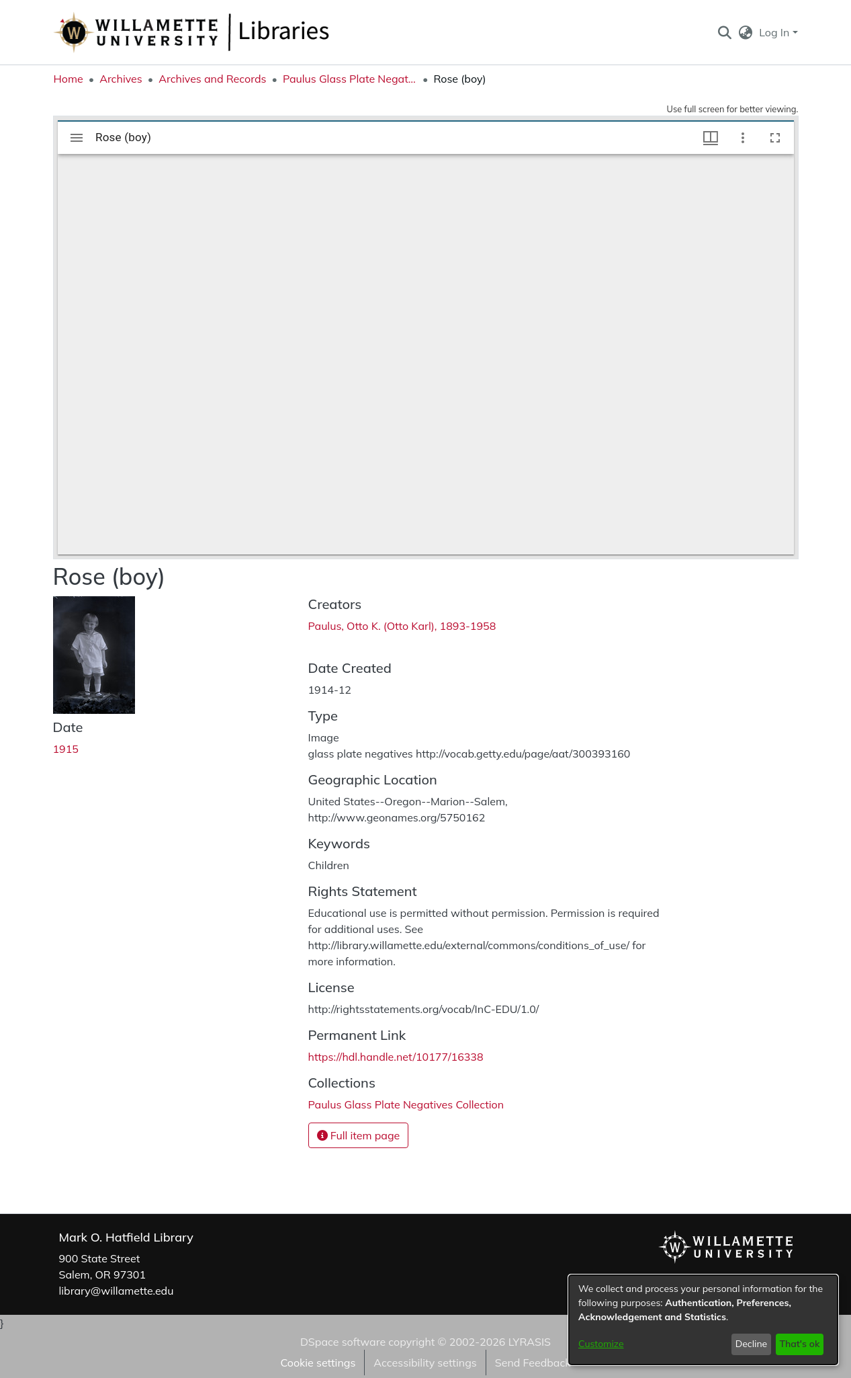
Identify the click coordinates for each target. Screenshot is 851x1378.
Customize (601, 1344)
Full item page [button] (358, 1135)
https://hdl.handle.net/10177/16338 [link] (396, 1056)
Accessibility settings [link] (424, 1362)
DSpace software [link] (343, 1341)
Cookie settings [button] (317, 1362)
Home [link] (68, 78)
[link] (406, 1104)
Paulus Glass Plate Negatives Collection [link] (350, 78)
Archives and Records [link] (212, 78)
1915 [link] (66, 749)
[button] (725, 32)
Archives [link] (120, 78)
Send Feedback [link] (533, 1362)
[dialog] (703, 1320)
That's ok (799, 1344)
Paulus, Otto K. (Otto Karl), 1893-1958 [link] (402, 626)
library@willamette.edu (116, 1290)
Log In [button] (775, 32)
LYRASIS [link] (529, 1341)
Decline (751, 1344)
